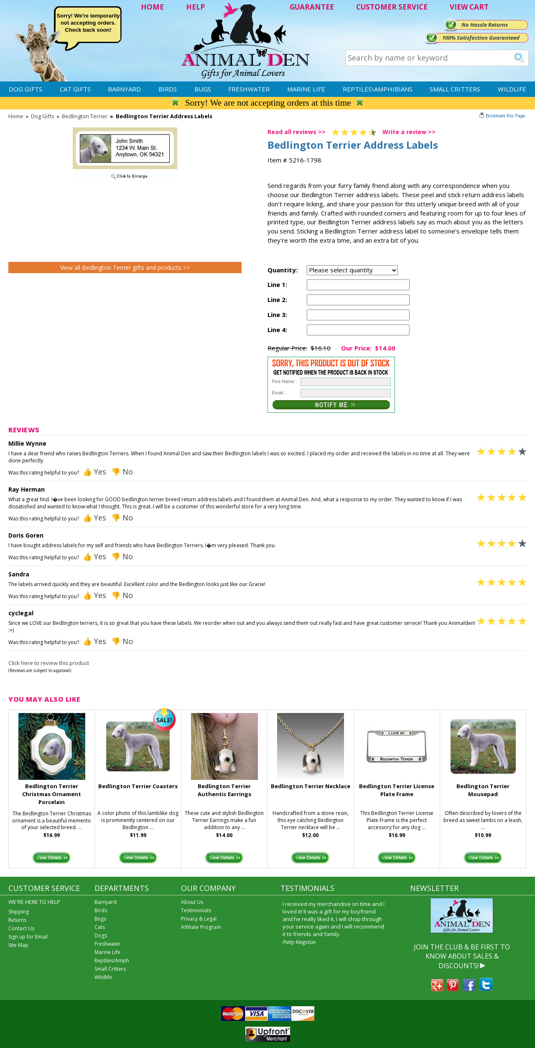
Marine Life (306, 89)
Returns (17, 920)
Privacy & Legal (199, 918)
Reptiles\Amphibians (378, 89)
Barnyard (124, 89)
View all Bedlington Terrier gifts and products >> (125, 268)
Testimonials (196, 910)
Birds (167, 89)
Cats (99, 927)
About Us (192, 902)
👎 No (122, 472)
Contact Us (21, 928)
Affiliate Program (201, 927)
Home (15, 116)
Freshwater (249, 89)
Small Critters (455, 89)
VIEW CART (469, 7)
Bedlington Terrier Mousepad (483, 790)
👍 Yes (94, 472)
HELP (195, 7)
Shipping (18, 911)
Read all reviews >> (297, 131)
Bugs (202, 89)
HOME (152, 7)
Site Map (18, 945)
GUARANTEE (312, 7)
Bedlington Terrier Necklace (310, 786)
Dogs (100, 935)
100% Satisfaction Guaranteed (481, 37)
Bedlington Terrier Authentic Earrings (224, 790)
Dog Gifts (25, 89)
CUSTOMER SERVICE (392, 7)
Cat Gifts (75, 89)
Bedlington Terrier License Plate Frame (396, 790)
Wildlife (512, 89)
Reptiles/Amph (111, 960)
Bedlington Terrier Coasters (138, 786)
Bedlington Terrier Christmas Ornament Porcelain (51, 794)
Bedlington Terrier (84, 116)
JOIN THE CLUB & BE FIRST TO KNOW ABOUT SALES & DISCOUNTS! (462, 956)
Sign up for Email (28, 936)
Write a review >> (409, 131)
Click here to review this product (48, 663)
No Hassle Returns (484, 24)
